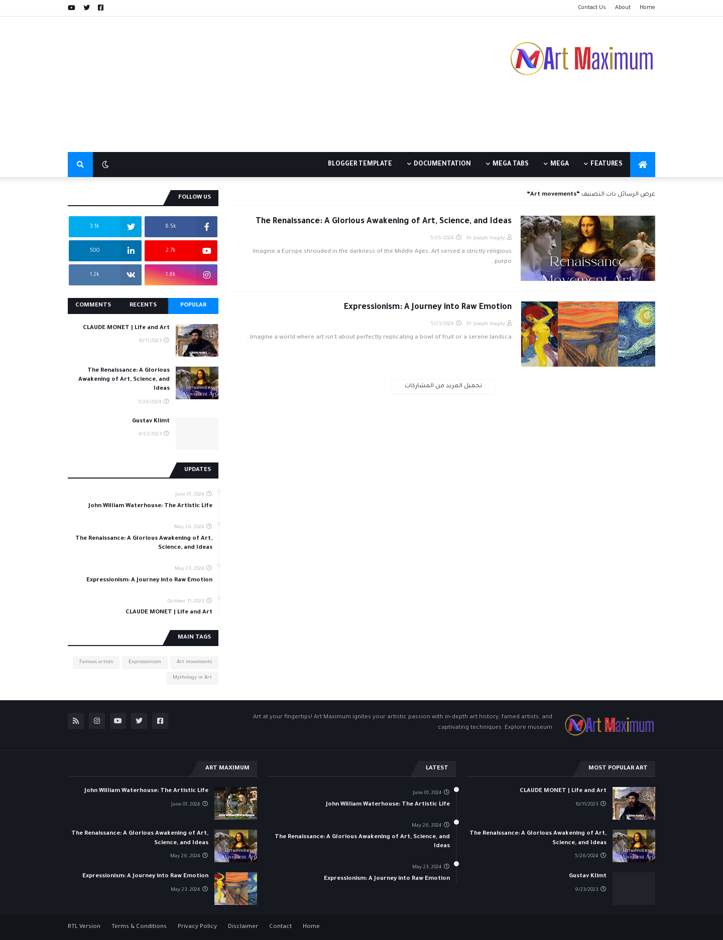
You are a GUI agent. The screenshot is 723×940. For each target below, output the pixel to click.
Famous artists (96, 662)
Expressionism (145, 662)
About (623, 8)
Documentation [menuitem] (442, 164)
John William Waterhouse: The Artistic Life (150, 506)
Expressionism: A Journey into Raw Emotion (428, 307)
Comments (93, 305)
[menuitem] (642, 164)
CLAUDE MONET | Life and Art (126, 328)
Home (647, 8)
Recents (143, 305)
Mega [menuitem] (559, 164)
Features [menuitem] (606, 164)
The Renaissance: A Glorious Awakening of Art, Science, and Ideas (384, 221)
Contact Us (592, 8)
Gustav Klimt (151, 421)
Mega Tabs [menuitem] (511, 164)
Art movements (194, 662)
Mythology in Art (192, 678)
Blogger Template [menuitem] (360, 164)
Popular (193, 305)
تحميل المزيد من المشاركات (443, 386)
